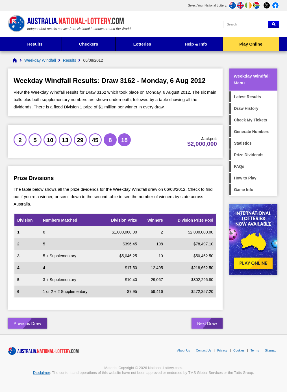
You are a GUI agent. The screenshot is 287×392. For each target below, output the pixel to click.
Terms (255, 350)
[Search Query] (245, 24)
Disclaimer (41, 372)
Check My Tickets (250, 120)
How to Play (245, 178)
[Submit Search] (273, 24)
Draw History (246, 108)
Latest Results (247, 97)
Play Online (250, 44)
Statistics (242, 143)
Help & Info (196, 44)
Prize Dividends (248, 155)
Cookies (239, 350)
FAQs (239, 166)
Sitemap (270, 350)
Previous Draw (27, 323)
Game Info (243, 189)
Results (34, 44)
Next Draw (207, 323)
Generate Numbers (251, 131)
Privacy (222, 350)
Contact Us (203, 350)
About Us (183, 350)
